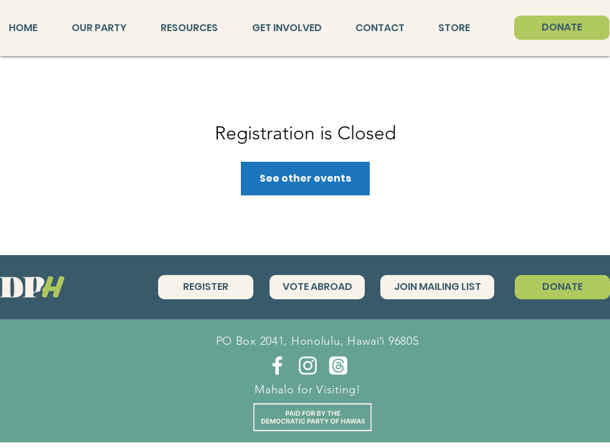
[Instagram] (308, 365)
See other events (305, 178)
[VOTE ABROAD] (317, 287)
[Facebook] (277, 365)
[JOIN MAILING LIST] (437, 287)
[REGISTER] (205, 287)
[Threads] (338, 365)
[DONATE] (561, 28)
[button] (106, 28)
